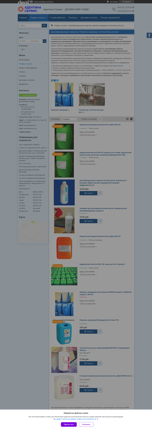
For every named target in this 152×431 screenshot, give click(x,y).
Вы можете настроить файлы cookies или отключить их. (75, 419)
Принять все (69, 424)
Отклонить (86, 424)
